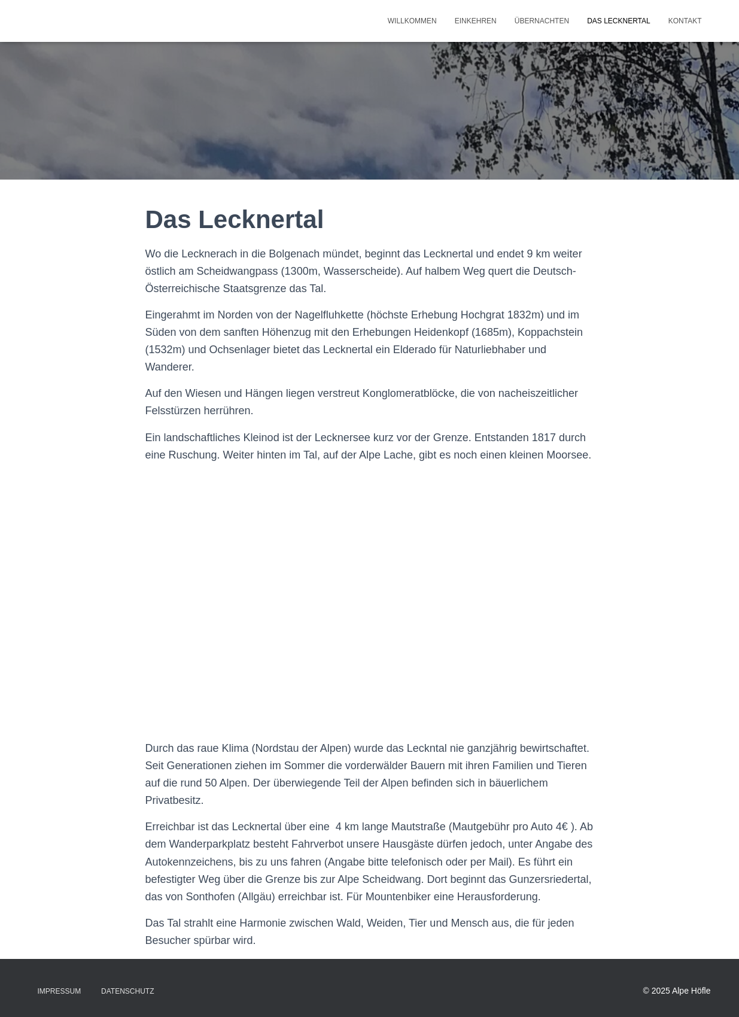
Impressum (59, 991)
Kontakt (685, 21)
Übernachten (542, 21)
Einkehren (476, 21)
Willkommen (412, 21)
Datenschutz (127, 991)
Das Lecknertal (618, 21)
